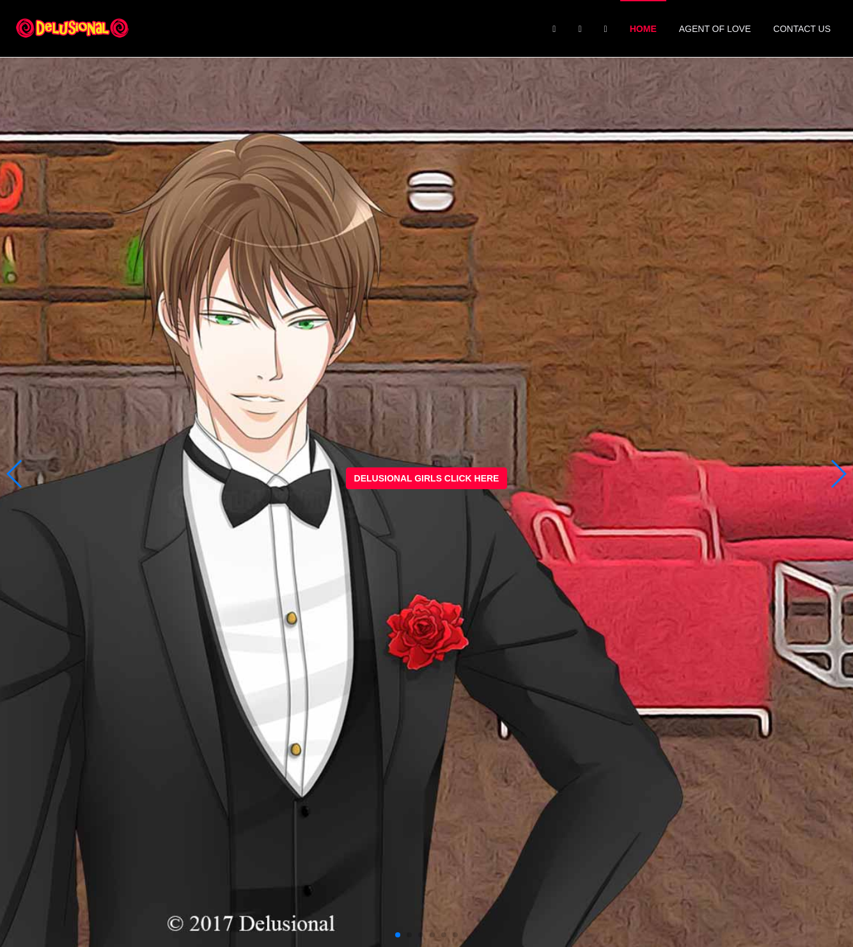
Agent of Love (715, 29)
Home (643, 29)
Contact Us (802, 29)
